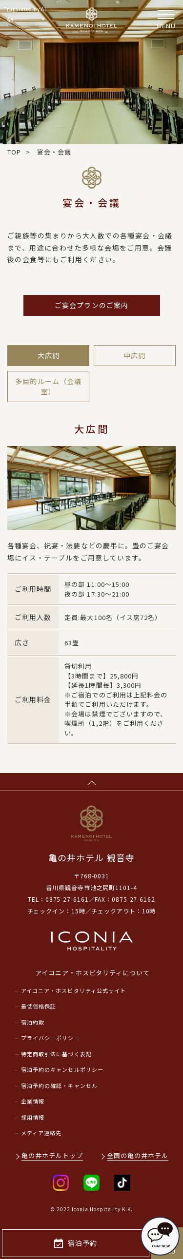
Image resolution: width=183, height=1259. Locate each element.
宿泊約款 (32, 1022)
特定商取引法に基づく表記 (56, 1054)
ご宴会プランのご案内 (91, 305)
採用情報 (32, 1117)
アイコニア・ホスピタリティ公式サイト (73, 990)
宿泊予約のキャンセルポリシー (62, 1069)
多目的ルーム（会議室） (48, 386)
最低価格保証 (38, 1006)
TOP (14, 151)
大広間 (49, 355)
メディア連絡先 (41, 1133)
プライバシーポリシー (50, 1038)
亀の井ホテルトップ (52, 1155)
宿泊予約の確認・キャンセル (59, 1085)
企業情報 (32, 1101)
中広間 (134, 355)
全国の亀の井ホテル (137, 1155)
